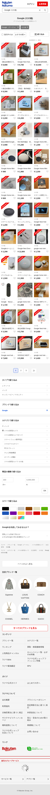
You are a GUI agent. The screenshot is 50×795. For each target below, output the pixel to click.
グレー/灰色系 (24, 509)
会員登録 (42, 4)
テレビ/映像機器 (26, 453)
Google (25, 410)
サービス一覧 (6, 779)
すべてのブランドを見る (25, 628)
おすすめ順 (20, 35)
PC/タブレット (26, 448)
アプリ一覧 (30, 779)
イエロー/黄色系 (24, 513)
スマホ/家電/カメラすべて (26, 435)
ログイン (31, 4)
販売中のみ (7, 35)
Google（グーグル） (10, 27)
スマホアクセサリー (26, 444)
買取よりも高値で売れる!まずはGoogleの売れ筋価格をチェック (25, 535)
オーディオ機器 (26, 457)
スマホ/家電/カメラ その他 (26, 462)
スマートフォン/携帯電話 (26, 439)
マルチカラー (24, 518)
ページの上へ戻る (25, 564)
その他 (24, 27)
